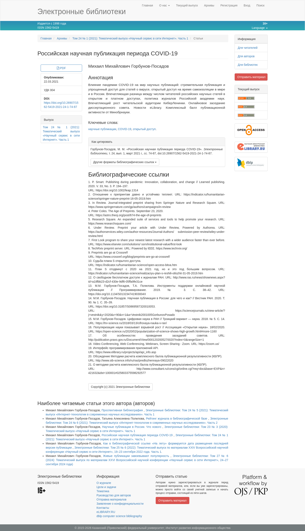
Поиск (260, 5)
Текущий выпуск (187, 5)
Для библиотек (248, 64)
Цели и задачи (106, 487)
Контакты (103, 507)
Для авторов (246, 56)
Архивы (209, 5)
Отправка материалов (111, 499)
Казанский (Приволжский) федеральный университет (128, 528)
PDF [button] (61, 68)
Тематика (103, 491)
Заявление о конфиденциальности (120, 503)
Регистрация (228, 5)
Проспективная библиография (123, 410)
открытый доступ (144, 129)
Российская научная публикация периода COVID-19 (138, 435)
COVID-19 (124, 129)
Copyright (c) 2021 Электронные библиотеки (120, 386)
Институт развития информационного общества (198, 528)
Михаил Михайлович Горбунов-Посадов (128, 66)
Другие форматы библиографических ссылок (125, 162)
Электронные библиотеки (82, 11)
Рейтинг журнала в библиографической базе (177, 418)
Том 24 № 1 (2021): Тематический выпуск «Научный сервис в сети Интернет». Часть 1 (130, 38)
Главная (147, 5)
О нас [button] (164, 5)
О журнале (104, 483)
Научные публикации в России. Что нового (132, 426)
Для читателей (248, 47)
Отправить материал (251, 77)
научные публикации (102, 129)
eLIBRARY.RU (106, 512)
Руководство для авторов (114, 495)
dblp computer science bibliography (119, 516)
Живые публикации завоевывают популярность (137, 456)
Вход (247, 5)
